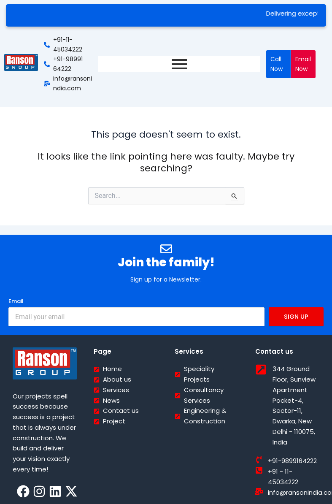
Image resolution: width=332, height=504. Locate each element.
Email (16, 301)
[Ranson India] (21, 62)
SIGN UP (296, 316)
